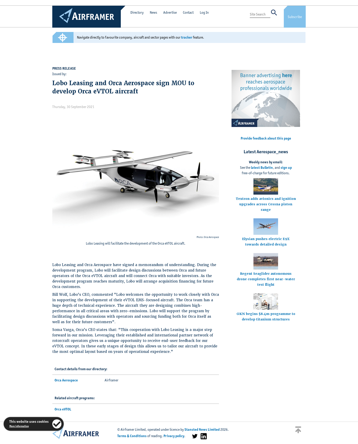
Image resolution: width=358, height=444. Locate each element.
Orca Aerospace (66, 380)
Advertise (170, 12)
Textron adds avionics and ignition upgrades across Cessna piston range (266, 204)
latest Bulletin (262, 167)
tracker (186, 37)
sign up (286, 167)
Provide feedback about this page (266, 138)
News (153, 12)
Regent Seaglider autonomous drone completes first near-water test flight (266, 279)
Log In (204, 12)
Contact (188, 12)
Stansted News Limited (202, 429)
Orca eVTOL (63, 409)
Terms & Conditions (132, 436)
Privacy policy (173, 436)
